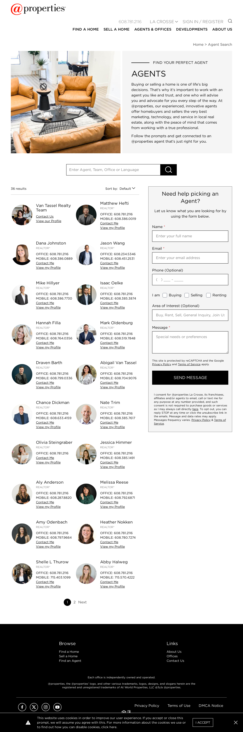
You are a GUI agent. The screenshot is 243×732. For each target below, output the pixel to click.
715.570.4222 (124, 577)
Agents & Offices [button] (152, 29)
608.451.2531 (124, 258)
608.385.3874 (125, 298)
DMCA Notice (211, 705)
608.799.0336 (61, 378)
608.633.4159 (60, 418)
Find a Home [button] (86, 29)
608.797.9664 (61, 537)
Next (82, 602)
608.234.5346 (125, 254)
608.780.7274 (125, 537)
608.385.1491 (125, 458)
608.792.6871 (125, 497)
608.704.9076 (126, 378)
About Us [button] (222, 29)
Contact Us (175, 660)
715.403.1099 (60, 577)
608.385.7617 (125, 418)
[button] (236, 722)
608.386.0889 (61, 258)
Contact (45, 216)
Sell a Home (68, 656)
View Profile (48, 221)
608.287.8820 (61, 497)
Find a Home (69, 651)
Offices (172, 656)
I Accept (203, 722)
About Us (174, 651)
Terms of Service (189, 364)
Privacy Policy (161, 364)
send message (190, 377)
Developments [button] (192, 29)
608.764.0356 (61, 338)
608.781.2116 (123, 214)
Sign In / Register (203, 21)
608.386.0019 (125, 219)
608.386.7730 (61, 298)
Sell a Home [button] (117, 29)
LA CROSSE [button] (162, 21)
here (195, 409)
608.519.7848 (125, 338)
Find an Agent (70, 660)
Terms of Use (179, 705)
